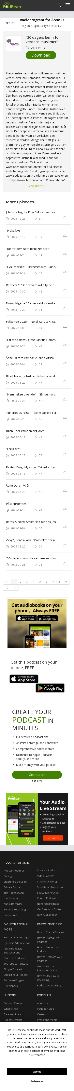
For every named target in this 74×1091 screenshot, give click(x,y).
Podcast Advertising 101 (51, 985)
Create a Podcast (47, 870)
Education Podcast (48, 892)
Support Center (13, 1003)
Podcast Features (14, 870)
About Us (42, 1003)
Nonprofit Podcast (48, 903)
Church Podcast (46, 898)
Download (41, 55)
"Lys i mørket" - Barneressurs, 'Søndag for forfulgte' (32, 266)
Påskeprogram (16, 503)
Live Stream (11, 898)
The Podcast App (14, 893)
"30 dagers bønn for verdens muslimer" (32, 558)
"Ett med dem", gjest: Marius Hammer (32, 340)
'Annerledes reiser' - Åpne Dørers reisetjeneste (32, 412)
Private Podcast (13, 887)
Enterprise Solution (15, 881)
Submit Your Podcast (16, 975)
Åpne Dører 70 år (18, 485)
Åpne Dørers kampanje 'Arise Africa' (30, 358)
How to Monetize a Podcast (48, 949)
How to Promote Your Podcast (49, 959)
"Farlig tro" (13, 449)
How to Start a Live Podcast (48, 940)
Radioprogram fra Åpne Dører (45, 19)
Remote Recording (15, 909)
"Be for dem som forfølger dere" (28, 248)
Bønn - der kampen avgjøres (25, 431)
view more (37, 186)
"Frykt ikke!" (14, 230)
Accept (37, 1071)
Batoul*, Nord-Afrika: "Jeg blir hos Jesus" (32, 521)
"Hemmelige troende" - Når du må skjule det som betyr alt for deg (32, 394)
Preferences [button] (36, 1055)
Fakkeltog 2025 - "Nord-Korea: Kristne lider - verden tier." (32, 321)
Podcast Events (13, 1020)
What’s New (11, 1008)
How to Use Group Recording (48, 978)
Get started (37, 775)
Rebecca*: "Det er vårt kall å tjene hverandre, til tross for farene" (32, 285)
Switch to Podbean (15, 958)
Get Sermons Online (49, 909)
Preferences (37, 1081)
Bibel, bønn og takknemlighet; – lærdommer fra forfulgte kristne (32, 376)
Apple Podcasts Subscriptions (13, 950)
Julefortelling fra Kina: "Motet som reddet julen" (32, 212)
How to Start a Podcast (50, 932)
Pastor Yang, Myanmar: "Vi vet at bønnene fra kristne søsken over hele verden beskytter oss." (32, 467)
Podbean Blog (45, 1008)
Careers (42, 1014)
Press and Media (47, 1020)
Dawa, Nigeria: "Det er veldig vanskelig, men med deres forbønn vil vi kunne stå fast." (32, 303)
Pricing (8, 876)
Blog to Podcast (13, 969)
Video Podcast (45, 876)
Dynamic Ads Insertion (17, 943)
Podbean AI (11, 915)
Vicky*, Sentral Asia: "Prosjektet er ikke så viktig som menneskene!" (32, 540)
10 (6, 587)
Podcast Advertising (15, 937)
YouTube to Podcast (16, 963)
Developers (11, 986)
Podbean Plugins (14, 980)
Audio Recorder (13, 904)
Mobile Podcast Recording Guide (47, 968)
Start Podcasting (47, 881)
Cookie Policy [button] (49, 1046)
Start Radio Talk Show (50, 887)
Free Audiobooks (47, 915)
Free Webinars (12, 1014)
